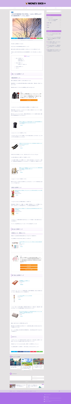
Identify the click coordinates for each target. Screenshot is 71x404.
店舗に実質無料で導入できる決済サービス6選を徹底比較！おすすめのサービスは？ (54, 50)
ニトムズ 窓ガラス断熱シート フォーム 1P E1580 (25, 293)
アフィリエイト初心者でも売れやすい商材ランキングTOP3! (54, 34)
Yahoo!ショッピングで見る (24, 267)
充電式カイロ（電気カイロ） (22, 64)
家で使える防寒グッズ (19, 66)
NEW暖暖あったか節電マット (24, 278)
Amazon (21, 125)
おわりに (17, 67)
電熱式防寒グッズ (21, 59)
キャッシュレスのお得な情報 (55, 19)
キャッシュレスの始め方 (55, 20)
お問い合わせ (47, 394)
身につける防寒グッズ (19, 58)
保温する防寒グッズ (21, 60)
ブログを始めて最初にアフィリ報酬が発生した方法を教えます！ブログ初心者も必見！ (54, 46)
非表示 (28, 56)
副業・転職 (54, 22)
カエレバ (23, 123)
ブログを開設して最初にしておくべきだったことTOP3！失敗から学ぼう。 (54, 42)
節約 (54, 27)
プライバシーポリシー (48, 399)
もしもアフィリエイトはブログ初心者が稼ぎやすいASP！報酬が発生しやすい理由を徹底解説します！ (54, 38)
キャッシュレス (54, 17)
